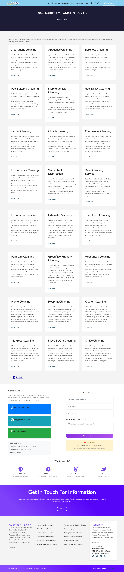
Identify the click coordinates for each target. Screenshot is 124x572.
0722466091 (109, 3)
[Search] (91, 3)
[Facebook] (95, 3)
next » (21, 377)
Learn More (15, 75)
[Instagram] (98, 3)
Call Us (62, 509)
